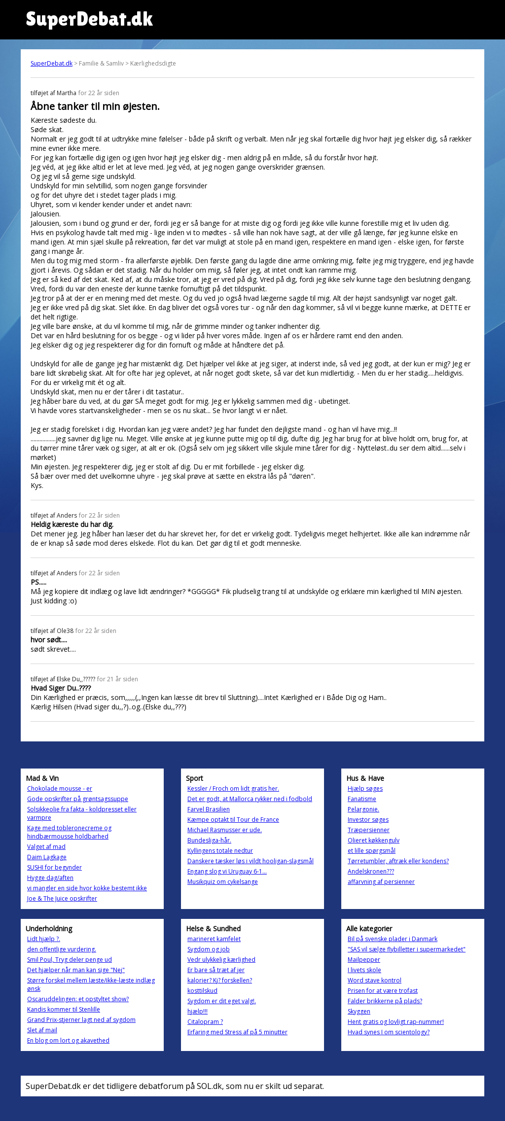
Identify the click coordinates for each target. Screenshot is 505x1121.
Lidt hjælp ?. (43, 939)
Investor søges (368, 819)
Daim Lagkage (47, 857)
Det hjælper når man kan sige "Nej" (76, 970)
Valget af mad (46, 846)
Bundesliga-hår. (209, 840)
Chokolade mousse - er (59, 788)
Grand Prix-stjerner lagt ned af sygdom (81, 1020)
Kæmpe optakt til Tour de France (233, 819)
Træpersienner (369, 830)
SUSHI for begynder (54, 867)
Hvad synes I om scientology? (389, 1032)
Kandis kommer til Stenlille (63, 1009)
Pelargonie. (363, 809)
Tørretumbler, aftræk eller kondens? (398, 861)
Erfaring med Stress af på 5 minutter (237, 1032)
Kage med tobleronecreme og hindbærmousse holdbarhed (69, 832)
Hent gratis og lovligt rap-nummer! (396, 1021)
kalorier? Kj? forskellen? (219, 980)
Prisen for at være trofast (383, 990)
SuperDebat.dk (51, 63)
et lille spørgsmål (372, 850)
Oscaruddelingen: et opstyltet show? (78, 999)
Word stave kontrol (374, 980)
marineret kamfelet (214, 939)
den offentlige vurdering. (61, 949)
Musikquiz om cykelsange (222, 881)
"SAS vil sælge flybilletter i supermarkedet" (407, 949)
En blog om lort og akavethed (68, 1040)
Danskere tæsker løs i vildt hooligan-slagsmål (250, 861)
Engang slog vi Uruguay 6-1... (227, 871)
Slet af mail (42, 1030)
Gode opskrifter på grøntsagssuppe (77, 799)
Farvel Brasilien (208, 809)
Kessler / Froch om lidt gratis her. (233, 788)
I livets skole (364, 970)
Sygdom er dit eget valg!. (221, 1001)
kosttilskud (202, 990)
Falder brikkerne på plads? (385, 1001)
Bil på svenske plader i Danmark (392, 939)
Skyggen (359, 1011)
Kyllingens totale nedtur (220, 850)
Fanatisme (362, 799)
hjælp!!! (197, 1011)
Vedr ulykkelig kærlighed (221, 959)
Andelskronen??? (371, 871)
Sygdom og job (208, 949)
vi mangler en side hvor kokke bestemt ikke (87, 888)
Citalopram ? (205, 1021)
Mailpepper (364, 959)
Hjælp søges (365, 788)
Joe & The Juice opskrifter (62, 898)
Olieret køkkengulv (373, 840)
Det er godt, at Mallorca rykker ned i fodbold (249, 799)
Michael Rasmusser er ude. (224, 830)
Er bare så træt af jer (216, 970)
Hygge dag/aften (50, 878)
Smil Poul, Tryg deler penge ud (69, 959)
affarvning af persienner (381, 881)
